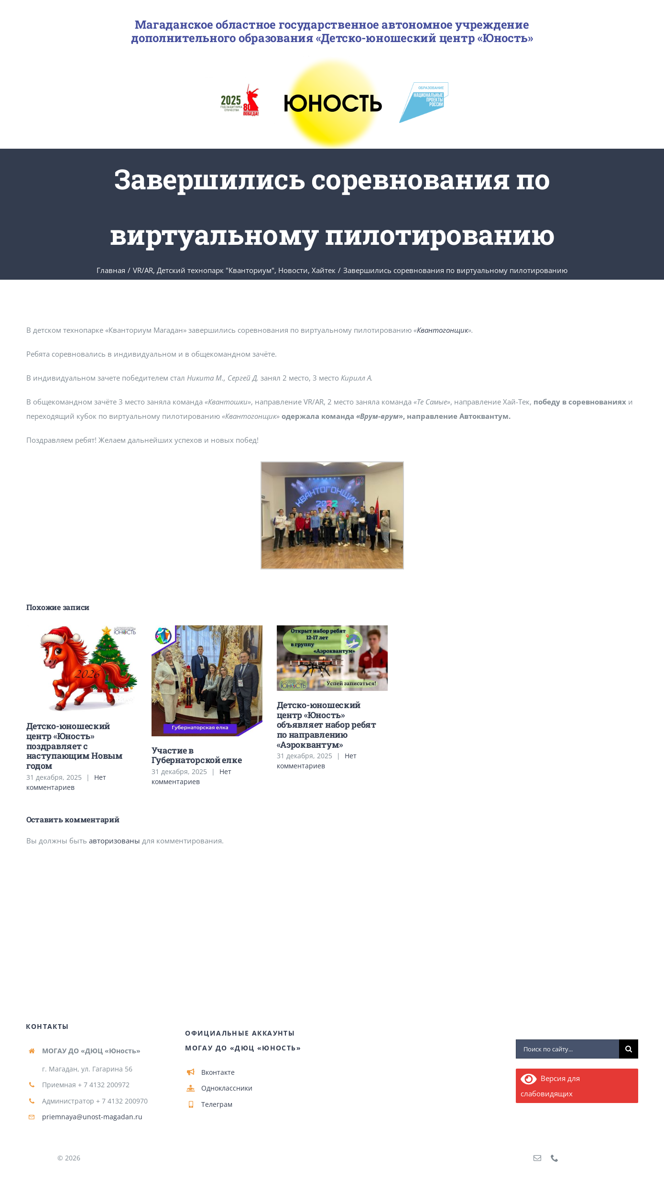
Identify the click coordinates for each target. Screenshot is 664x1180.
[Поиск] (628, 1049)
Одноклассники (226, 1088)
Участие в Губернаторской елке (197, 755)
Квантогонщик (442, 330)
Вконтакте (218, 1072)
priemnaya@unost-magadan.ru (92, 1116)
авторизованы (114, 840)
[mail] (537, 1158)
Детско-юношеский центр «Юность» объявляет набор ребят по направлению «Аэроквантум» (326, 724)
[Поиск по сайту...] (567, 1049)
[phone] (554, 1158)
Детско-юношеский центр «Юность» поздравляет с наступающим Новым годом (74, 745)
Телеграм (216, 1104)
